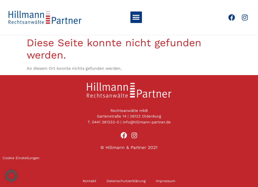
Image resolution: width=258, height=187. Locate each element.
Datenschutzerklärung (126, 181)
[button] (136, 17)
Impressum (165, 181)
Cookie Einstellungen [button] (21, 158)
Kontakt (89, 181)
